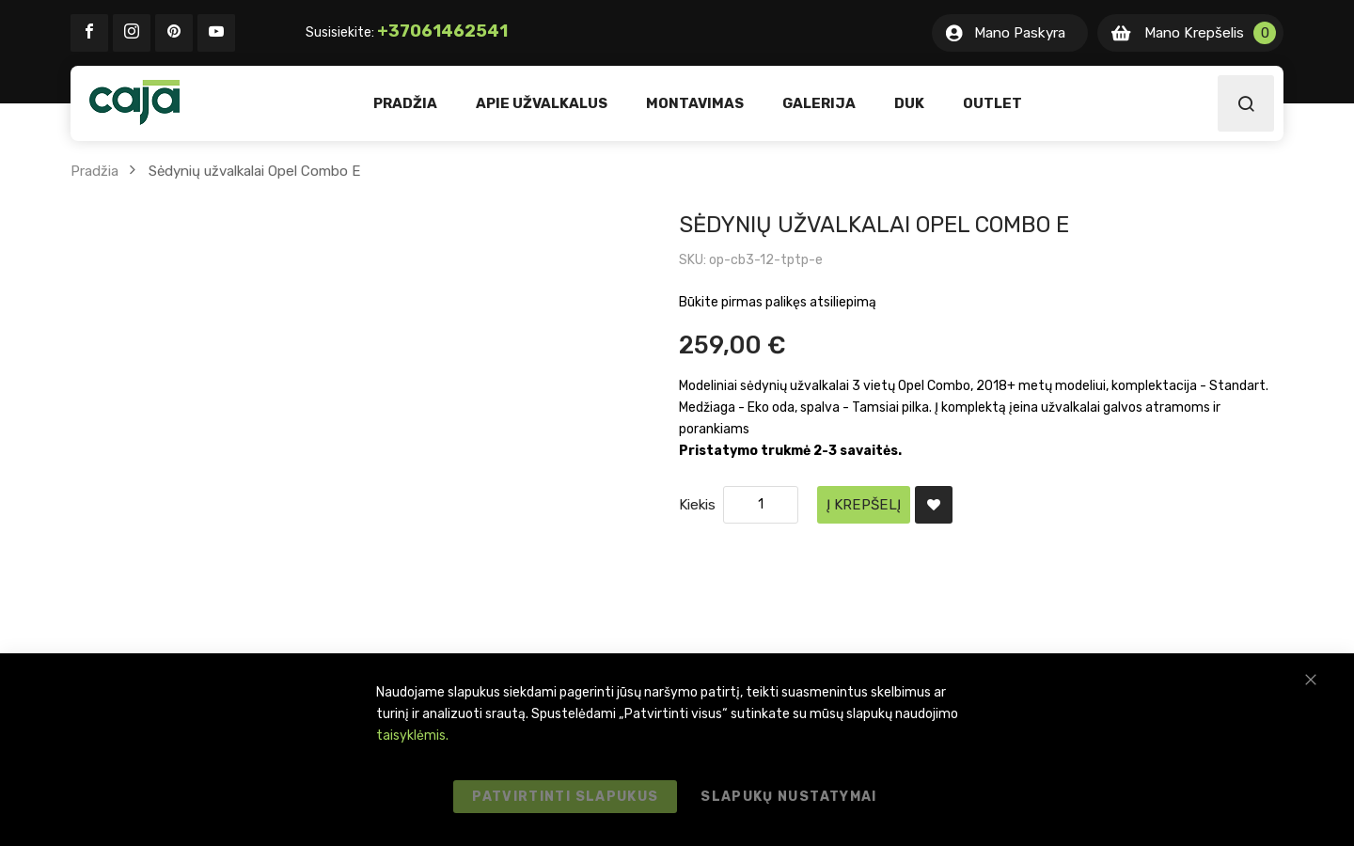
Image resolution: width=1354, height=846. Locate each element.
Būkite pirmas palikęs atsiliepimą (777, 302)
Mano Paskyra (1019, 32)
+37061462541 (442, 31)
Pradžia (94, 171)
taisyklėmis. (412, 736)
